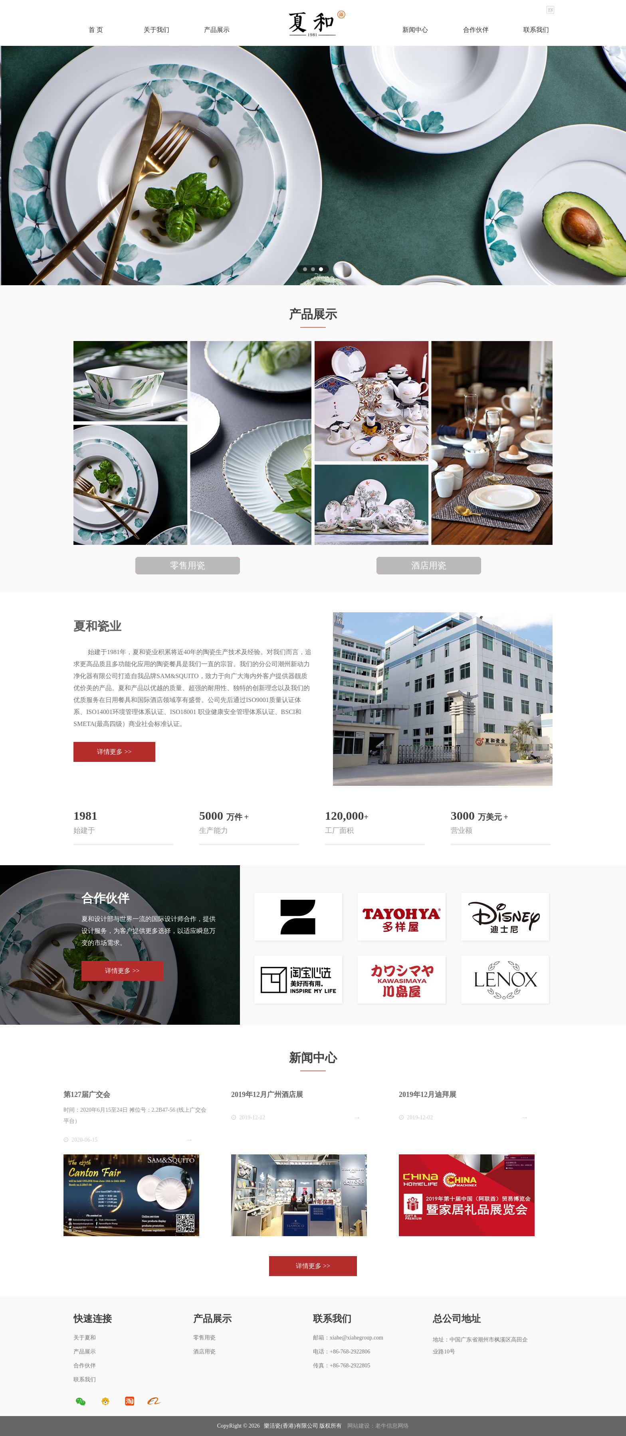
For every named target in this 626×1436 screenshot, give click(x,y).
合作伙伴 (476, 29)
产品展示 (217, 29)
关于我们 (156, 29)
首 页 (96, 29)
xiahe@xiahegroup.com (356, 1338)
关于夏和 (84, 1338)
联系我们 (536, 29)
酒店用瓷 (204, 1352)
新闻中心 (415, 29)
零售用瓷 (204, 1338)
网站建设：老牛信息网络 (378, 1426)
